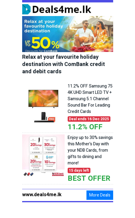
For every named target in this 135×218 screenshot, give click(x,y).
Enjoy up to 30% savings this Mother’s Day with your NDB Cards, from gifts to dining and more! (90, 150)
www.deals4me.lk (42, 194)
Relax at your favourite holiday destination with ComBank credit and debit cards (63, 64)
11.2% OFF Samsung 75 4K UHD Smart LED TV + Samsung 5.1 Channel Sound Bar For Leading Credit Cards (90, 99)
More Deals (99, 195)
